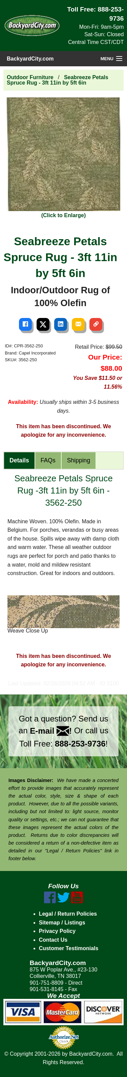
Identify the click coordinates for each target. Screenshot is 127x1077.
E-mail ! (51, 730)
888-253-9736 (80, 743)
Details (19, 460)
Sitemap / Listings (62, 922)
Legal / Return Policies (68, 914)
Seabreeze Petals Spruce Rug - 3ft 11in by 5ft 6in (57, 80)
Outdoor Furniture (30, 77)
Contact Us (53, 940)
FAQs (48, 460)
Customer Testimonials (69, 948)
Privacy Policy (57, 931)
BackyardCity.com (30, 59)
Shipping (78, 460)
